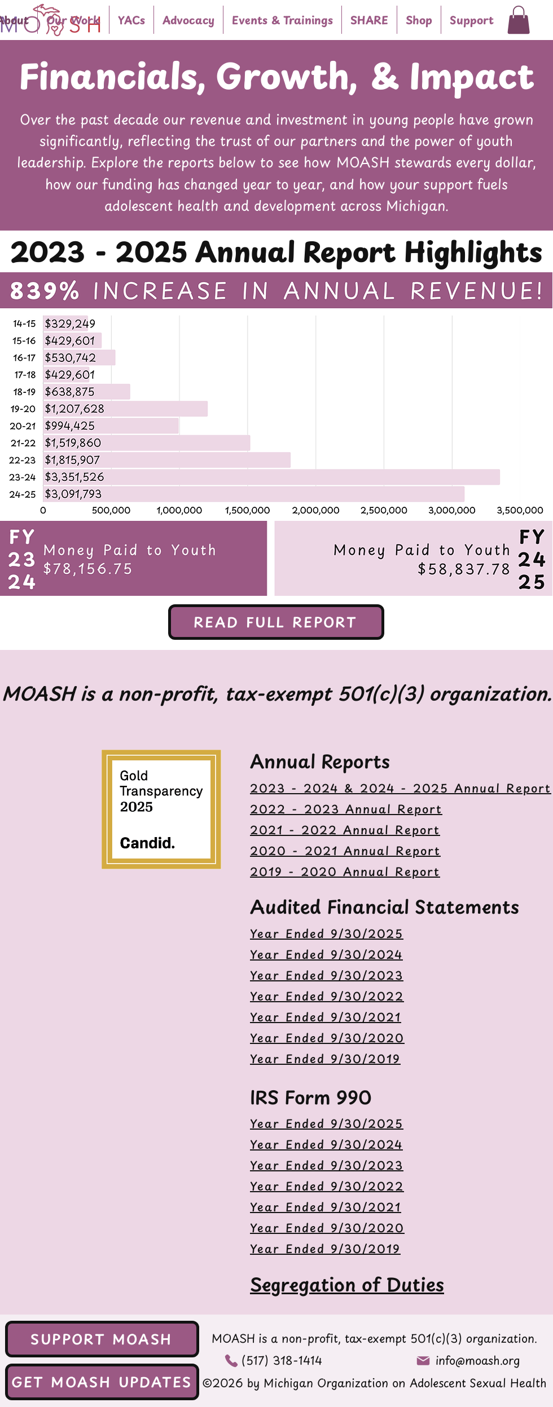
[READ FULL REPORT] (276, 622)
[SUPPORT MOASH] (102, 1339)
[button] (73, 20)
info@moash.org (478, 1360)
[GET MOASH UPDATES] (102, 1382)
